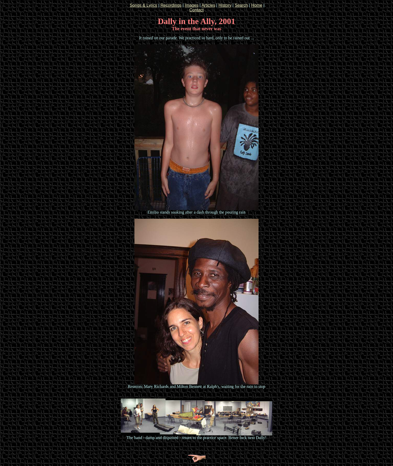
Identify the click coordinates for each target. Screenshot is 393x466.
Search (241, 5)
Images (191, 5)
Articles (208, 5)
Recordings (171, 5)
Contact (196, 10)
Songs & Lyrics (143, 5)
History (224, 5)
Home (256, 5)
